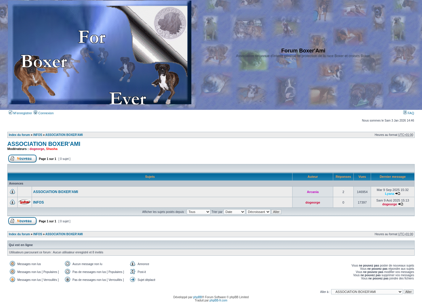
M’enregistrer (20, 113)
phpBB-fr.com (218, 300)
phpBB (197, 297)
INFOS (37, 135)
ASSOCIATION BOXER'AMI (64, 135)
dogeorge (37, 149)
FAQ (408, 113)
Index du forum (19, 135)
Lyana (389, 193)
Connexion (44, 113)
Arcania (313, 192)
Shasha (51, 149)
